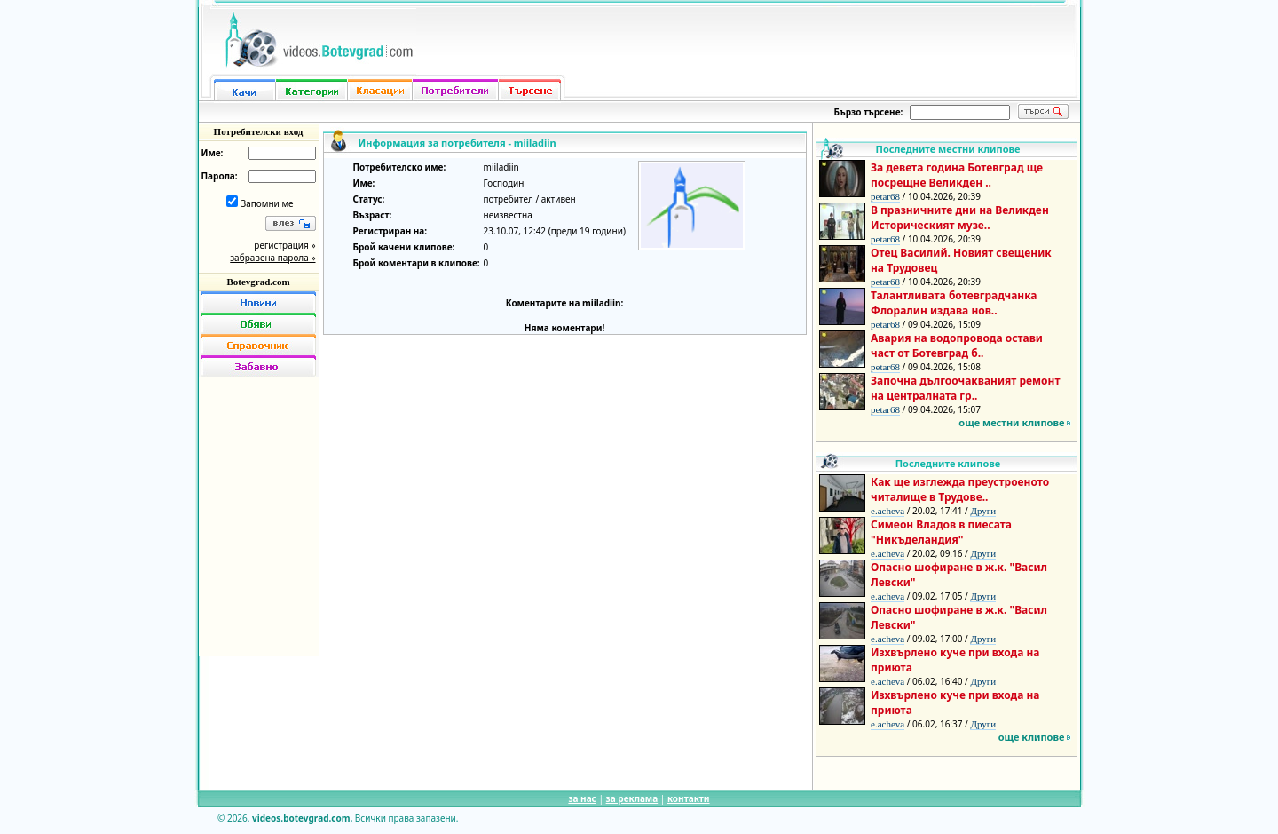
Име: (212, 153)
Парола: (219, 176)
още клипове (1031, 736)
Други (983, 510)
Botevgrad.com (257, 281)
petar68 (885, 196)
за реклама (632, 798)
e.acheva (887, 510)
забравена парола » (272, 257)
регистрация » (284, 245)
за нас (582, 798)
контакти (688, 798)
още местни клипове (1011, 422)
